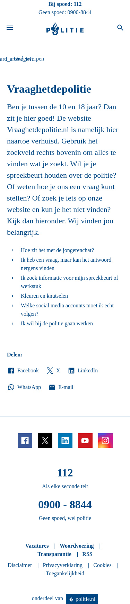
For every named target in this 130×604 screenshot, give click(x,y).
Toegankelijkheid (65, 573)
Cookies (102, 565)
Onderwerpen (29, 59)
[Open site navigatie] (10, 29)
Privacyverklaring (63, 565)
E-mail (60, 387)
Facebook (23, 370)
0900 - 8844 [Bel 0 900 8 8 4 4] (65, 504)
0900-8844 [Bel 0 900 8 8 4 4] (80, 12)
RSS (87, 554)
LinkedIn (82, 370)
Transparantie (54, 554)
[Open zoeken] (120, 29)
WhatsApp (24, 387)
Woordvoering (77, 546)
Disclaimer (20, 565)
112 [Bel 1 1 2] (77, 4)
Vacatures (37, 546)
